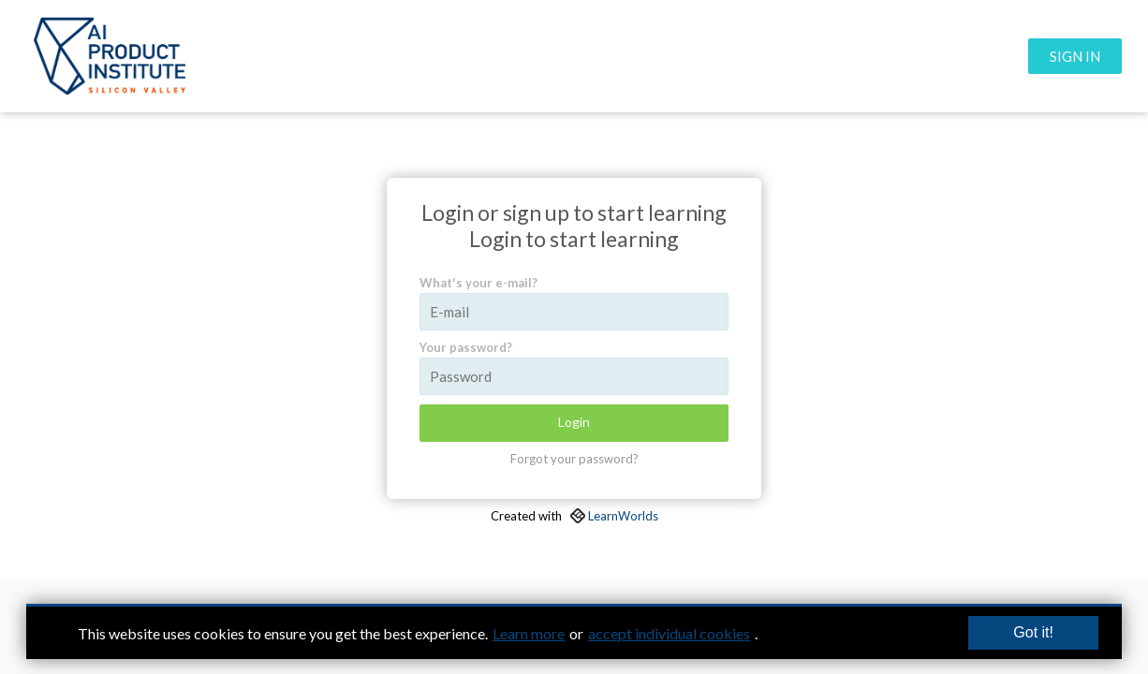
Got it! (1033, 632)
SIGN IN (1075, 56)
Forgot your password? (574, 458)
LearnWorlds (623, 515)
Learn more (529, 633)
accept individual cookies (669, 633)
